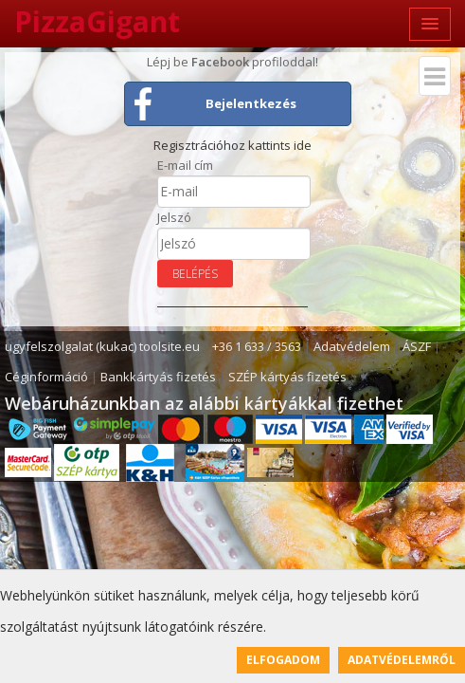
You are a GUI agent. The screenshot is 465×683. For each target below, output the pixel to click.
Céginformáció (46, 376)
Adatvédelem (351, 346)
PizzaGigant (97, 21)
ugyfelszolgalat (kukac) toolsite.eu (102, 346)
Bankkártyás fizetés (158, 376)
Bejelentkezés (251, 103)
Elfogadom (283, 660)
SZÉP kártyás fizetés (287, 376)
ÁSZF (416, 346)
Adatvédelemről (402, 660)
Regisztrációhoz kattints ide (232, 145)
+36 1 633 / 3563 (256, 346)
